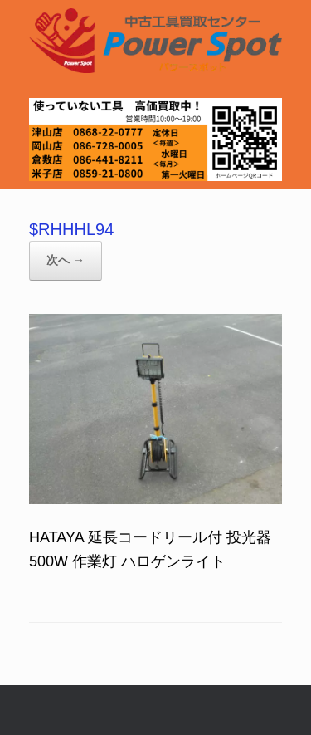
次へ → (65, 260)
